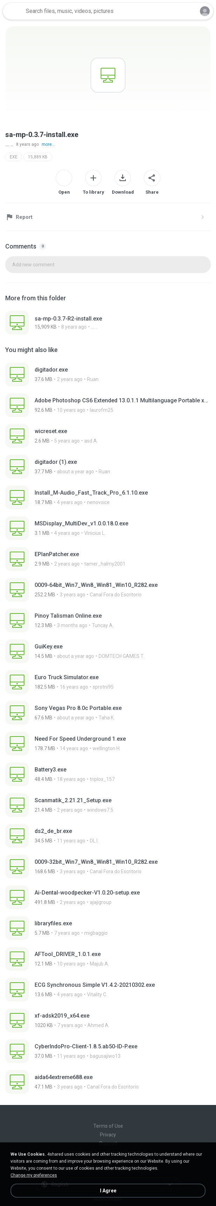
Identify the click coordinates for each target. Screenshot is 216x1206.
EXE (13, 157)
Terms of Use (108, 1126)
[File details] (108, 323)
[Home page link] (13, 11)
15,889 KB (38, 157)
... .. (9, 144)
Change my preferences (33, 1175)
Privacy (108, 1134)
